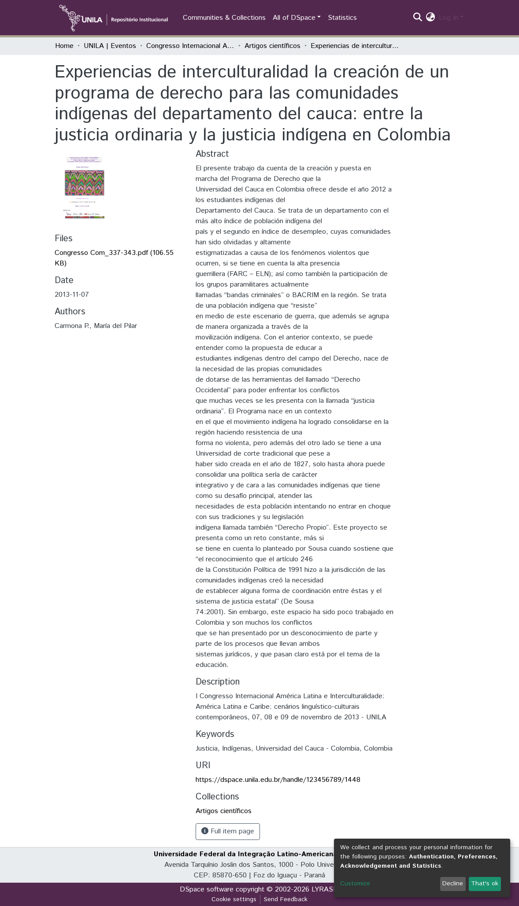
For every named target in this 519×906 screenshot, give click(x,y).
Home (64, 46)
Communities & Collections (224, 18)
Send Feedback (286, 899)
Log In (448, 18)
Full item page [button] (227, 831)
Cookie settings (233, 899)
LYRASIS (325, 889)
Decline (452, 883)
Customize (355, 883)
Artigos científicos (272, 46)
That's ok (484, 883)
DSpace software (207, 889)
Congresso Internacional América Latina (190, 46)
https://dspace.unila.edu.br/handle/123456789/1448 (278, 780)
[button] (430, 18)
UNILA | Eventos (110, 46)
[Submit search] (417, 18)
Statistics (342, 18)
